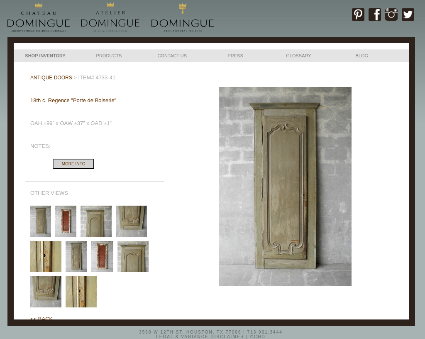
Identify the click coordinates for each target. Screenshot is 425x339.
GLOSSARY (298, 55)
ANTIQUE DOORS (51, 78)
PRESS (235, 55)
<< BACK (41, 319)
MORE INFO (73, 164)
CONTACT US (172, 55)
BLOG (361, 55)
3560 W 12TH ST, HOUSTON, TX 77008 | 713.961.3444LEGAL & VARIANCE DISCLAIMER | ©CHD (211, 334)
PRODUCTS (109, 55)
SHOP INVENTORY (45, 55)
